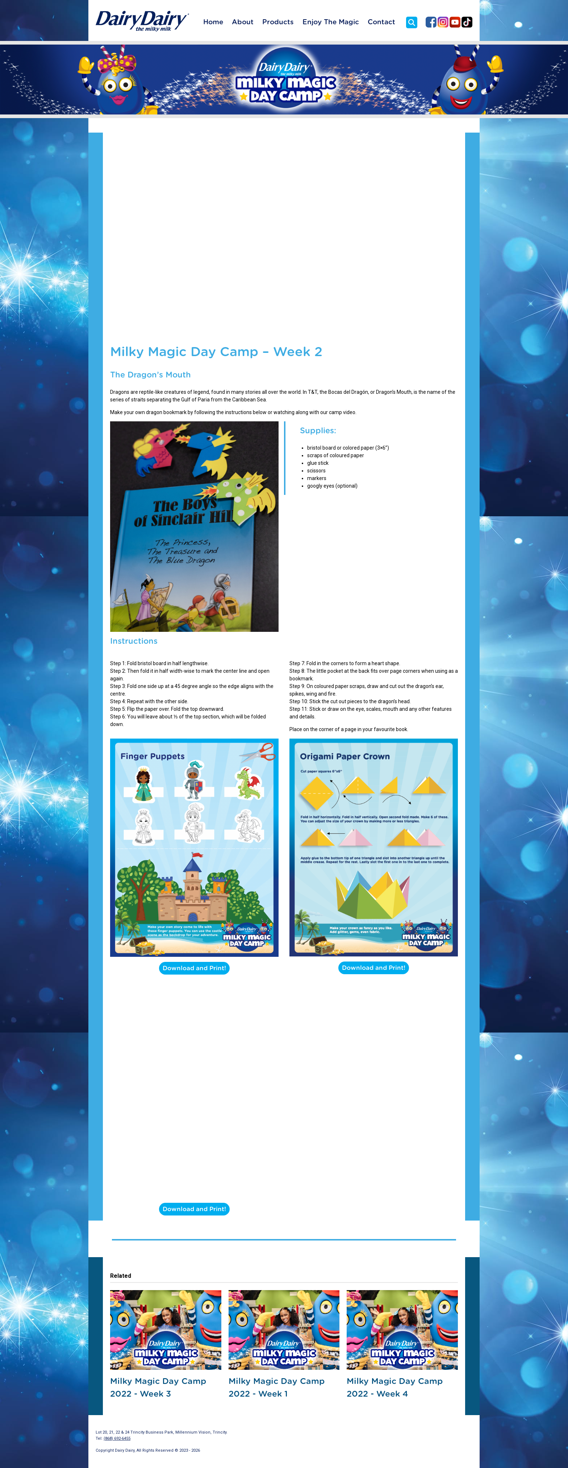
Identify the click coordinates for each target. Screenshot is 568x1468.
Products (278, 22)
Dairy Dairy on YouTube (455, 22)
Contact (381, 22)
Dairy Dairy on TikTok (467, 22)
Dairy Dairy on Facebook (431, 22)
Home (213, 22)
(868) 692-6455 (117, 1438)
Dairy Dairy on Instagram (443, 22)
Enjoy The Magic (330, 22)
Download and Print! (194, 968)
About (243, 22)
